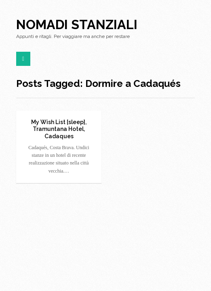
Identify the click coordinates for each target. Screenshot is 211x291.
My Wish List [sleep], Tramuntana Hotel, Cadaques (59, 129)
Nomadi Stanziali (76, 24)
